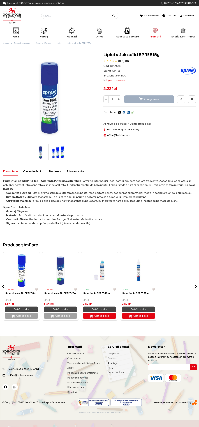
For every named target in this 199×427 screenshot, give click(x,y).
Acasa (6, 43)
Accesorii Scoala (43, 43)
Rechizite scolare (22, 43)
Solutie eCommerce (165, 402)
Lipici (59, 43)
